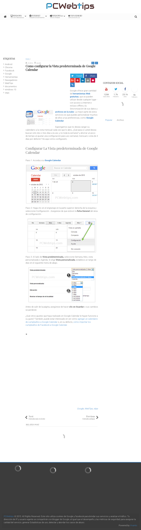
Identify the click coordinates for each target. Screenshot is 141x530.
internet (36, 16)
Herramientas (11, 77)
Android (8, 64)
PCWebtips (9, 516)
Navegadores (11, 80)
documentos (11, 86)
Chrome (8, 67)
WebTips (89, 408)
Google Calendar (53, 160)
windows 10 (10, 89)
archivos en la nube (64, 112)
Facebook (9, 70)
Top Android (75, 16)
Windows (17, 16)
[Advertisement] (70, 37)
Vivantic (133, 525)
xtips (96, 408)
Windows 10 (56, 16)
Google (80, 408)
